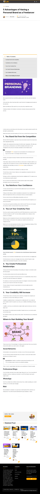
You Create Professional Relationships (13, 69)
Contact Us (17, 489)
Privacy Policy (6, 489)
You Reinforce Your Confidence (11, 62)
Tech (4, 6)
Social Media (17, 474)
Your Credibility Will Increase (11, 72)
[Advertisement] (20, 38)
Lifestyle (16, 476)
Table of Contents (11, 56)
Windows (16, 478)
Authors (21, 489)
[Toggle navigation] (35, 1)
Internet (6, 428)
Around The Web (18, 472)
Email (16, 470)
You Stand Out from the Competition (12, 59)
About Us (11, 489)
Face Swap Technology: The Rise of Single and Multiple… (6, 452)
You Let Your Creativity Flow (11, 66)
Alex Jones (12, 16)
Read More (7, 416)
